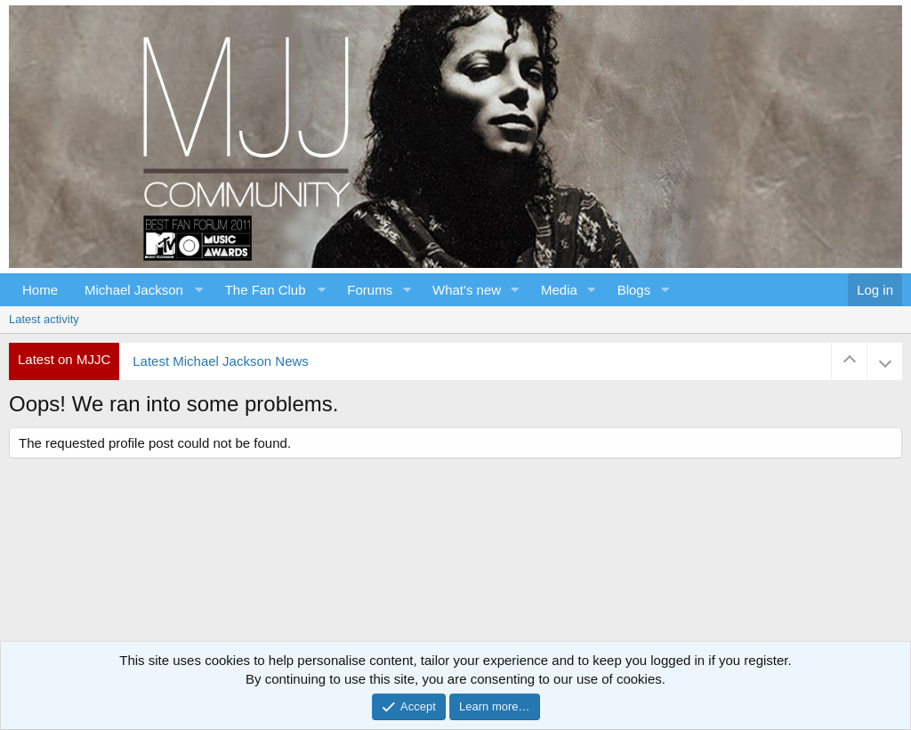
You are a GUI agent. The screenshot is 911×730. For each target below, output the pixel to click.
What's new (466, 289)
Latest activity (44, 319)
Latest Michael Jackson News (221, 361)
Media (559, 289)
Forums (369, 289)
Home (40, 289)
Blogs (634, 289)
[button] (141, 289)
